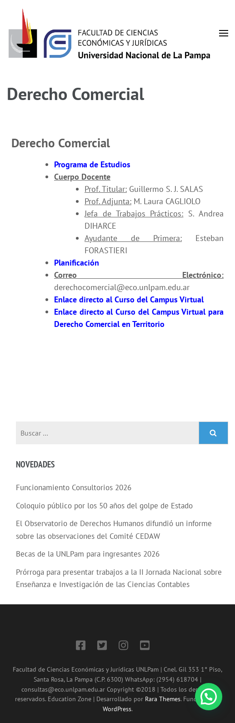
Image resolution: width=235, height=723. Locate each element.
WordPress (117, 708)
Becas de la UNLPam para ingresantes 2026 (88, 554)
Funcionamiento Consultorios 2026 (73, 487)
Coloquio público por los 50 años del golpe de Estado (104, 506)
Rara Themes (162, 698)
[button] (208, 696)
